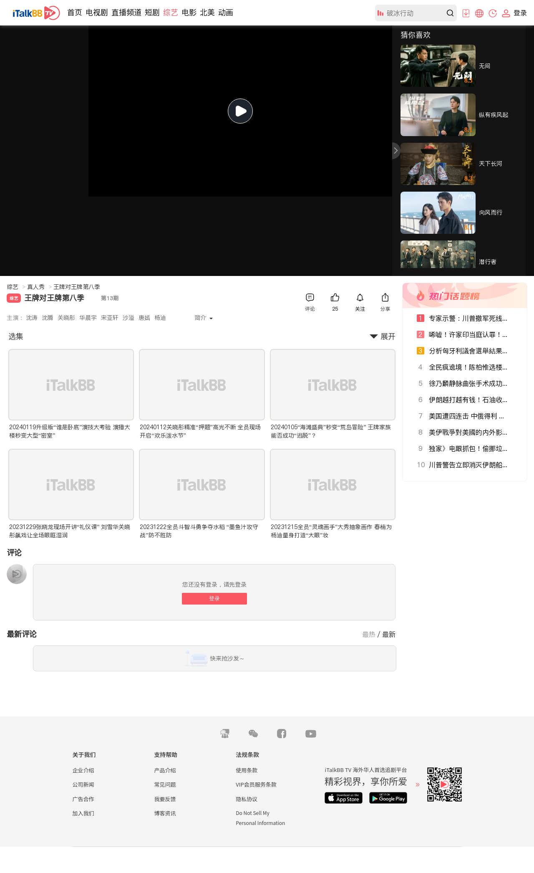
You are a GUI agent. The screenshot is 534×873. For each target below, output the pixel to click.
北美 (207, 12)
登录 (214, 598)
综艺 (170, 12)
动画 (225, 12)
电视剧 (97, 12)
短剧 (152, 12)
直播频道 (126, 12)
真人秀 (39, 287)
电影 (188, 12)
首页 (74, 12)
